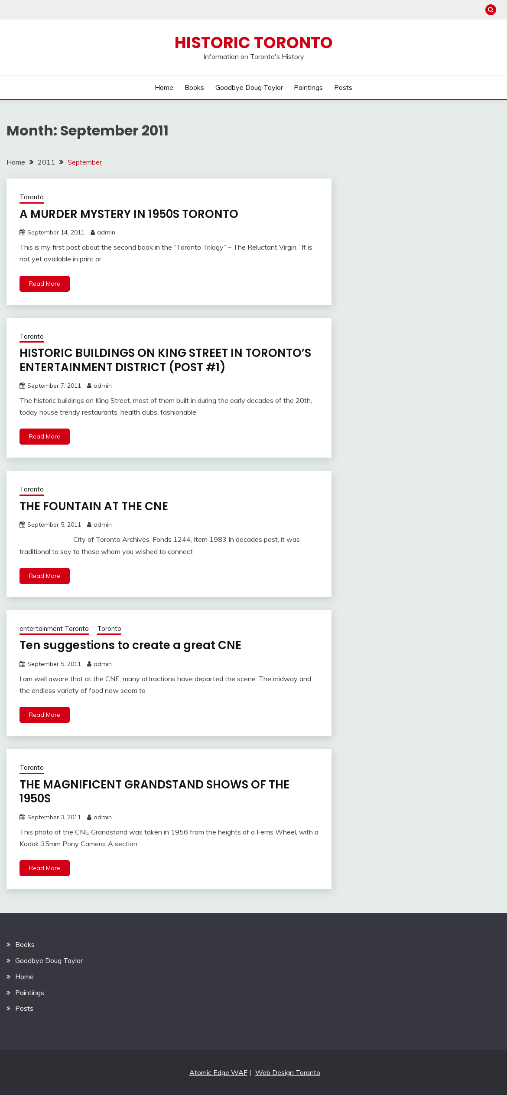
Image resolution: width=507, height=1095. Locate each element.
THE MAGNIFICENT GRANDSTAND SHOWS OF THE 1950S (154, 792)
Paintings (308, 87)
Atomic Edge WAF (218, 1072)
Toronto (32, 197)
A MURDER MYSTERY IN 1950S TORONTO (129, 214)
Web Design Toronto (287, 1072)
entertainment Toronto (54, 628)
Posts (343, 87)
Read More (44, 283)
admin (106, 232)
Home (164, 87)
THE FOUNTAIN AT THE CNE (94, 506)
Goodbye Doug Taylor (249, 87)
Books (194, 87)
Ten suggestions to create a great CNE (130, 645)
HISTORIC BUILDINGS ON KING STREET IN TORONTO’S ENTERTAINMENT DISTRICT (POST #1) (165, 360)
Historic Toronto (254, 42)
